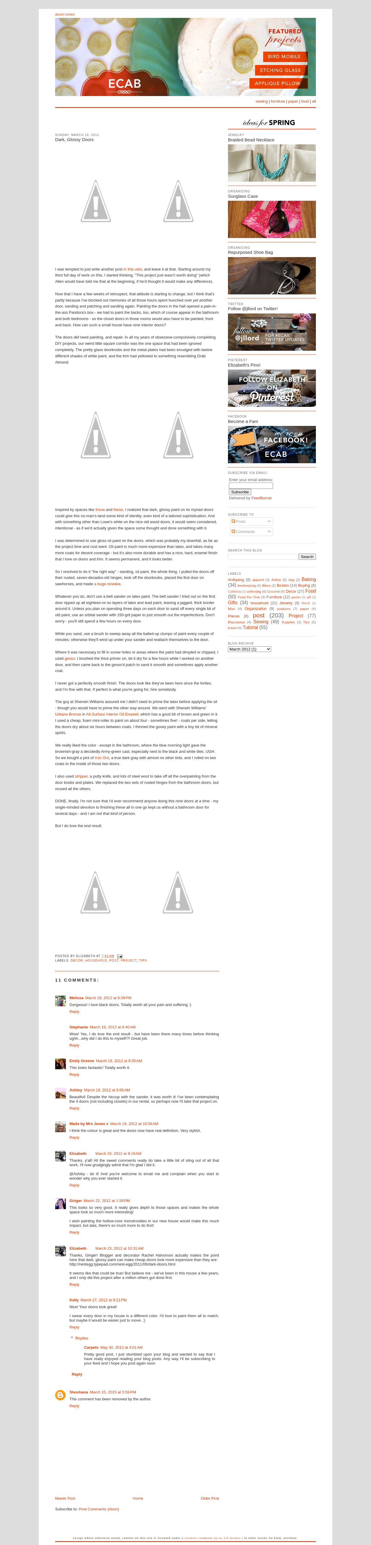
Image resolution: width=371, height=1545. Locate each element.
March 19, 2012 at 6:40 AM (113, 1027)
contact (69, 14)
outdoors (283, 609)
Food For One (249, 597)
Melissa (76, 998)
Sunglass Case (243, 196)
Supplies (288, 622)
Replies (81, 1338)
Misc (231, 609)
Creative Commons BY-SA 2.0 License (213, 1538)
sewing (262, 101)
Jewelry (286, 603)
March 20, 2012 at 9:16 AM (118, 1153)
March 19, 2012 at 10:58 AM (134, 1123)
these (100, 509)
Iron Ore (102, 757)
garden (296, 597)
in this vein (133, 269)
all (314, 101)
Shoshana (78, 1392)
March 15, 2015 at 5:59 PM (113, 1392)
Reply (74, 1011)
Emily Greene (81, 1061)
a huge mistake (107, 584)
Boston (283, 585)
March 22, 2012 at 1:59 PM (107, 1200)
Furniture (274, 597)
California (234, 591)
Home (138, 1498)
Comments (243, 531)
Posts (239, 521)
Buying (304, 585)
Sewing (260, 621)
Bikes (266, 585)
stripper (81, 776)
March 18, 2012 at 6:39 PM (108, 998)
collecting (254, 591)
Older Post (210, 1498)
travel (232, 628)
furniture (278, 101)
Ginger (75, 1200)
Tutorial (250, 627)
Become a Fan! (243, 421)
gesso (70, 658)
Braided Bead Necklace (251, 139)
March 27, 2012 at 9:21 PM (103, 1300)
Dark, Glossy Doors (74, 139)
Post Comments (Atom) (99, 1509)
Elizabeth (77, 1153)
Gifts (232, 602)
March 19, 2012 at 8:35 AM (119, 1061)
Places (234, 616)
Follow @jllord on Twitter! (253, 308)
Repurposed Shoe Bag (250, 252)
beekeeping (246, 585)
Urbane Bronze (68, 714)
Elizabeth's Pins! (244, 365)
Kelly (74, 1300)
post (114, 960)
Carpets (91, 1347)
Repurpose (236, 622)
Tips (143, 960)
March (306, 603)
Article (276, 580)
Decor (77, 960)
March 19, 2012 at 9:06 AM (107, 1090)
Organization (256, 608)
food (305, 101)
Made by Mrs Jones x (88, 1123)
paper (293, 101)
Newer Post (65, 1498)
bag (291, 580)
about (59, 14)
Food (310, 591)
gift (309, 597)
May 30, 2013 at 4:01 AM (121, 1347)
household (96, 960)
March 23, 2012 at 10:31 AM (119, 1248)
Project (128, 960)
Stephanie (78, 1027)
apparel (258, 580)
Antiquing (236, 579)
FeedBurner (262, 498)
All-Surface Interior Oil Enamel (112, 714)
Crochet (273, 591)
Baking (309, 579)
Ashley (75, 1090)
